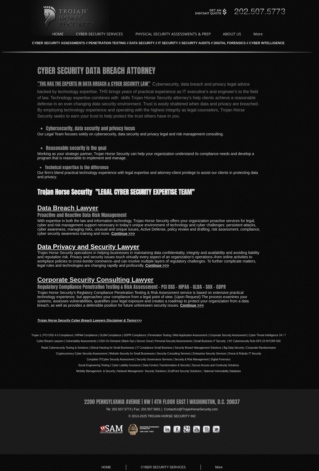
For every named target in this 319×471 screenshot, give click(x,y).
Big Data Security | (234, 347)
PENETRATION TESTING (107, 43)
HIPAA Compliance (86, 335)
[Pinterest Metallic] (206, 429)
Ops (132, 341)
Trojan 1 (36, 335)
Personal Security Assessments (173, 341)
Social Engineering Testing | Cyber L (99, 365)
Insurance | (135, 365)
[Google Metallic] (186, 429)
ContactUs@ (191, 409)
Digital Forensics (221, 359)
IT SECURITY (168, 43)
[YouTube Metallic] (196, 429)
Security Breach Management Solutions (198, 347)
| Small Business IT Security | (210, 341)
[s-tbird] (216, 429)
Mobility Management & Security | (96, 371)
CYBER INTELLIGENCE (266, 43)
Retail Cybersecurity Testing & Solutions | (65, 347)
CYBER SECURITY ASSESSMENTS (58, 43)
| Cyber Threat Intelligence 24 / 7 (266, 335)
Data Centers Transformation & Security (167, 365)
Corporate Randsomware (261, 347)
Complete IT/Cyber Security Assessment (110, 359)
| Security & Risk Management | (191, 359)
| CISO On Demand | (109, 341)
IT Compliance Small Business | (156, 347)
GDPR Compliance (135, 335)
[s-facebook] (176, 429)
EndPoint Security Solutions (184, 371)
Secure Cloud (145, 341)
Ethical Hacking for (102, 347)
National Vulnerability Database (222, 371)
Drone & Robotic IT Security (244, 353)
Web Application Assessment (190, 335)
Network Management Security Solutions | (142, 371)
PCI (45, 335)
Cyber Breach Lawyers (50, 341)
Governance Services (159, 359)
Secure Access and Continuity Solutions (215, 365)
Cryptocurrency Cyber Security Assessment (81, 353)
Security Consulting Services (174, 353)
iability (124, 365)
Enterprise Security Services (209, 353)
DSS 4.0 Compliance (60, 335)
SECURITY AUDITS (195, 43)
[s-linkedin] (167, 429)
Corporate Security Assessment (227, 335)
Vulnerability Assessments (81, 341)
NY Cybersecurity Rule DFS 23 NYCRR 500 (254, 341)
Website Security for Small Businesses (132, 353)
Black (125, 341)
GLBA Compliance (111, 335)
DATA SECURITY (142, 43)
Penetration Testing (159, 335)
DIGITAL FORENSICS (229, 43)
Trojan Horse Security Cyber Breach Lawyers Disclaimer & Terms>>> (89, 320)
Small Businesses (123, 347)
